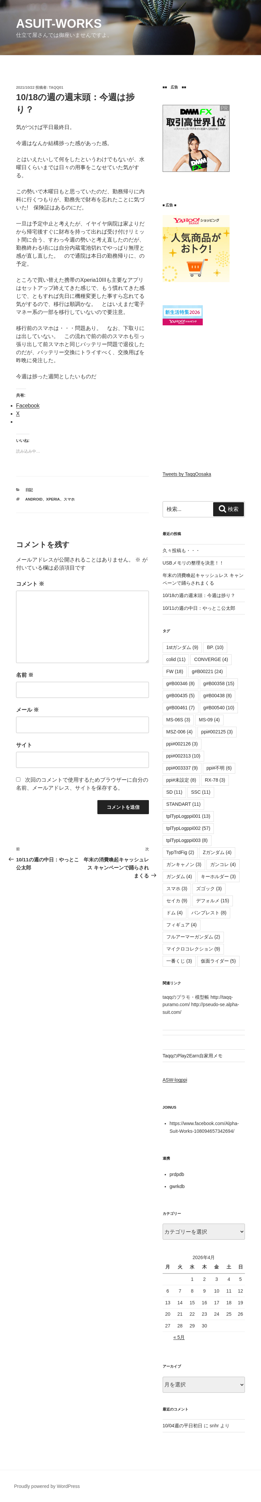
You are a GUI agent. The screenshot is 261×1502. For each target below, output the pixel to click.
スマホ (69, 499)
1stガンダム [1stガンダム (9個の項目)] (182, 647)
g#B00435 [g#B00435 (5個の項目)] (180, 695)
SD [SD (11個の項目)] (174, 792)
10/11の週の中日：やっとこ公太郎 (199, 608)
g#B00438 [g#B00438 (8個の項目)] (217, 695)
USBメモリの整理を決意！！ (193, 563)
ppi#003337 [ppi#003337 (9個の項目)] (182, 768)
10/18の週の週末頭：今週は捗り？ (199, 595)
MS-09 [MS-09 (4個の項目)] (209, 719)
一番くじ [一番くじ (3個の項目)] (179, 961)
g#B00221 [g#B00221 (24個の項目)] (207, 671)
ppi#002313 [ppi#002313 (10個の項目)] (183, 756)
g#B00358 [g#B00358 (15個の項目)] (219, 683)
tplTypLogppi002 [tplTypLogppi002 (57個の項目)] (188, 828)
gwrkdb (177, 1186)
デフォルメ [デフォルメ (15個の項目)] (212, 900)
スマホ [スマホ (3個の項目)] (176, 888)
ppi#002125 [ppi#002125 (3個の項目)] (217, 731)
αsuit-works (59, 23)
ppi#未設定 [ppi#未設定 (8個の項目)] (181, 780)
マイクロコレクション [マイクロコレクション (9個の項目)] (193, 949)
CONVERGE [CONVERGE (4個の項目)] (211, 659)
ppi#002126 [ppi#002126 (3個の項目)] (182, 743)
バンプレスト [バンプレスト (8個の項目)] (209, 912)
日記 (29, 490)
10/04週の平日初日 (182, 1425)
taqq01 (56, 87)
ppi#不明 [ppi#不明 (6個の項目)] (219, 768)
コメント (30, 584)
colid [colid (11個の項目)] (176, 659)
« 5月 (178, 1337)
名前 (24, 675)
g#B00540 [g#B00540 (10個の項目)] (219, 707)
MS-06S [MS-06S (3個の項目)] (178, 719)
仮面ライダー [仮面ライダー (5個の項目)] (218, 961)
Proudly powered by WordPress (47, 1486)
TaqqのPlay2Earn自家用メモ (193, 1055)
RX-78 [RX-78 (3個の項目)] (215, 780)
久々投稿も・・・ (181, 550)
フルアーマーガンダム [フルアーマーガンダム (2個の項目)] (193, 936)
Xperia (53, 499)
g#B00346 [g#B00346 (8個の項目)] (180, 683)
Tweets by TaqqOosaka (187, 474)
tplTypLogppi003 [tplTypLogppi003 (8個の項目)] (187, 840)
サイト (24, 745)
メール (27, 710)
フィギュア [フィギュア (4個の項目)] (181, 924)
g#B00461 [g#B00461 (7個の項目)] (180, 707)
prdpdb (177, 1174)
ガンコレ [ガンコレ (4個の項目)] (223, 864)
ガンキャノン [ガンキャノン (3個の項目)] (183, 864)
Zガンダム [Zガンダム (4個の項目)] (217, 852)
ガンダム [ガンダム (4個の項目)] (179, 876)
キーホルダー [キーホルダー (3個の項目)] (218, 876)
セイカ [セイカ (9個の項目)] (176, 900)
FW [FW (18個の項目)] (174, 671)
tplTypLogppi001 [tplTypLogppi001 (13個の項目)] (188, 816)
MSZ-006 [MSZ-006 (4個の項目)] (179, 731)
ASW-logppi (175, 1080)
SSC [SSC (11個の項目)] (200, 792)
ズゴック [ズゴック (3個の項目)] (209, 888)
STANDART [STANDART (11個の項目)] (183, 804)
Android (33, 499)
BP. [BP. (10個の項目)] (215, 647)
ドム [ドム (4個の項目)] (174, 912)
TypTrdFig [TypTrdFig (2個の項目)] (180, 852)
